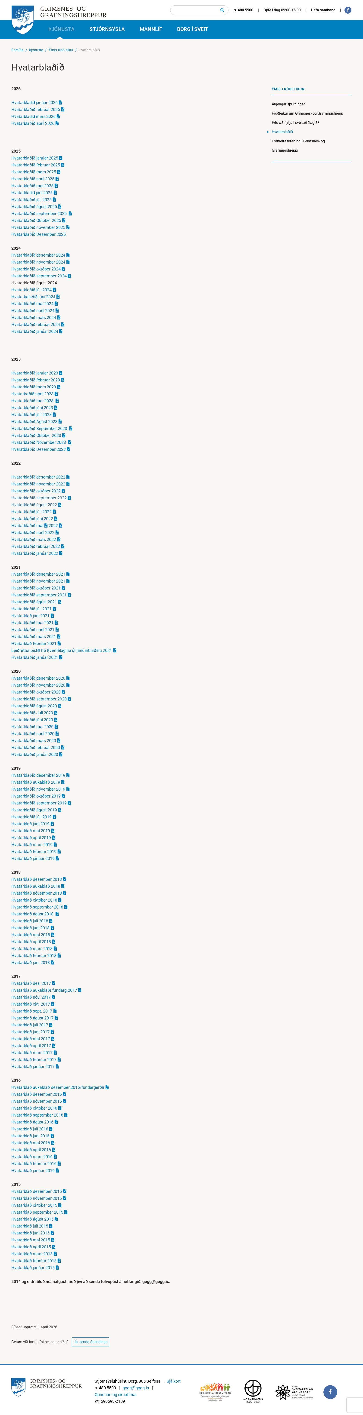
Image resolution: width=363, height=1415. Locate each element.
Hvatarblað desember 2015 (36, 1191)
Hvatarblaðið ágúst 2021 (34, 601)
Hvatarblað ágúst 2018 (32, 914)
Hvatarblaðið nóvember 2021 (38, 581)
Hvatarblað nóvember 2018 (36, 893)
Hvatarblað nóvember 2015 (36, 1198)
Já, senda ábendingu (91, 1342)
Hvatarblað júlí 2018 (29, 920)
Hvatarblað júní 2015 (30, 1233)
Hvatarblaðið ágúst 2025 (34, 206)
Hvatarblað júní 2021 (30, 615)
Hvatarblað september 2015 (37, 1212)
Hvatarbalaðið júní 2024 (33, 296)
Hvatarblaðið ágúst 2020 (34, 705)
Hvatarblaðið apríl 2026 (32, 123)
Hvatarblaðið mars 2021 (33, 636)
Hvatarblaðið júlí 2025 (31, 199)
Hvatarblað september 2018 (37, 907)
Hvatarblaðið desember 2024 (38, 255)
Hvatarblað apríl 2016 (31, 1149)
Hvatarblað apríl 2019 (31, 837)
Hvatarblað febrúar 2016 (33, 1163)
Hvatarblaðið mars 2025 (33, 171)
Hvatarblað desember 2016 (36, 1094)
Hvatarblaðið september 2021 (39, 594)
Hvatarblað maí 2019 (30, 830)
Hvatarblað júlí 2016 (29, 1128)
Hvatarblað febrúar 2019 (33, 851)
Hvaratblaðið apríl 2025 (32, 178)
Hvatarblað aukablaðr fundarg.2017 (44, 990)
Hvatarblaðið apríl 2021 (32, 629)
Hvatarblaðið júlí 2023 (31, 414)
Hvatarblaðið (89, 50)
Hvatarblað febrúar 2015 (33, 1260)
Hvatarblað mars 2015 (32, 1253)
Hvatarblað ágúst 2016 (32, 1122)
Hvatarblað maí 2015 (30, 1239)
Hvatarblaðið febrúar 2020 (35, 747)
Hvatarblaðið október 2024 (36, 269)
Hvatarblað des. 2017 (31, 983)
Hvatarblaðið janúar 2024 (34, 331)
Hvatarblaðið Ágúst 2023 (34, 421)
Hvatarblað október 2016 (34, 1108)
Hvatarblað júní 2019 (30, 823)
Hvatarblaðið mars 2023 (33, 386)
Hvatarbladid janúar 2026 (34, 102)
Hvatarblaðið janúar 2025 (34, 158)
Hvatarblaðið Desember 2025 (38, 234)
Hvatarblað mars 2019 (32, 844)
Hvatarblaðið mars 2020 (33, 740)
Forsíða (17, 50)
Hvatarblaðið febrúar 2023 (35, 380)
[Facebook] (347, 10)
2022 (53, 525)
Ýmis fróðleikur (61, 50)
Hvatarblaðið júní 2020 (32, 719)
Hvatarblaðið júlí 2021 (31, 608)
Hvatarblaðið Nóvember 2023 (39, 442)
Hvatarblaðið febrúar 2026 (35, 109)
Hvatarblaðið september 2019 (39, 803)
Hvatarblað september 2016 (37, 1115)
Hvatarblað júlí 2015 (29, 1226)
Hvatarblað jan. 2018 (30, 962)
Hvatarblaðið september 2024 (39, 275)
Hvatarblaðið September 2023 (39, 428)
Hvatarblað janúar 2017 (33, 1066)
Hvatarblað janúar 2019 (33, 858)
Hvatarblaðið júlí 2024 (31, 289)
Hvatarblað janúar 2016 (33, 1170)
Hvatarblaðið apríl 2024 (32, 310)
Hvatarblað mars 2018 (32, 948)
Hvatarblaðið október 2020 (36, 692)
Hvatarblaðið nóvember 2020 (38, 685)
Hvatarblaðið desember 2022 (38, 477)
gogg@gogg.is (135, 1387)
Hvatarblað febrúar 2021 (33, 643)
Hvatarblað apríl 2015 (31, 1246)
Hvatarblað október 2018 (34, 900)
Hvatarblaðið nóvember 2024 (38, 262)
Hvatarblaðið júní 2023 (32, 407)
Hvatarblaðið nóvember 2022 (38, 484)
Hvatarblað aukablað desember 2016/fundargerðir (57, 1087)
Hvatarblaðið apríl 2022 (32, 532)
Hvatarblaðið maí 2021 (32, 622)
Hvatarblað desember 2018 (36, 879)
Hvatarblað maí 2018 (30, 934)
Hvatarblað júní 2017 (30, 1031)
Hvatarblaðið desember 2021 (38, 574)
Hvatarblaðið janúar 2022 (34, 553)
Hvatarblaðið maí (27, 525)
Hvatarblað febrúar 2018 (33, 955)
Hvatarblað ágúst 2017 (32, 1018)
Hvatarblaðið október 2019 (36, 796)
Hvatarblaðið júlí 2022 (31, 511)
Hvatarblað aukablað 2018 (35, 886)
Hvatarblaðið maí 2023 (32, 400)
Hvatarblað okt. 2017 (30, 1004)
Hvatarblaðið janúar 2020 (34, 754)
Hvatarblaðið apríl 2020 (32, 733)
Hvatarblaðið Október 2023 (36, 435)
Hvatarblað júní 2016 (30, 1135)
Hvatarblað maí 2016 (30, 1142)
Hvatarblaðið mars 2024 (33, 317)
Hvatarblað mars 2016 (32, 1156)
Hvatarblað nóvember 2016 (36, 1101)
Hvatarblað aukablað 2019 (35, 782)
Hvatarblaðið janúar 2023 (34, 373)
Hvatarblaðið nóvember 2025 (38, 227)
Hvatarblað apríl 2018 (31, 941)
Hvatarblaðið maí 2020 (32, 726)
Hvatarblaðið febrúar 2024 (35, 324)
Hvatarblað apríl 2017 (31, 1045)
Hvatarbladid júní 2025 (32, 192)
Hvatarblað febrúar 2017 (33, 1059)
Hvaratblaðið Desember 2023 (38, 449)
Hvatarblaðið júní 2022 (32, 518)
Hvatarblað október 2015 (34, 1205)
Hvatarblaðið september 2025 (39, 213)
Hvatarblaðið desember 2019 (38, 775)
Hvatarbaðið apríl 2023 (32, 393)
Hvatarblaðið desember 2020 (38, 678)
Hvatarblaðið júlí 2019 (31, 816)
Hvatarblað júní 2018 (30, 927)
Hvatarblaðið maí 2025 (32, 185)
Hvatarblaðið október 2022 (36, 490)
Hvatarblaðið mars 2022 (33, 539)
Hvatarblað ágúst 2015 (32, 1219)
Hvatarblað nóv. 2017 (31, 997)
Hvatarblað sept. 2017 (31, 1011)
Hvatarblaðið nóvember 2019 (38, 789)
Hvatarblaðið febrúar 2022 (35, 546)
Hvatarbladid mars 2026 (33, 116)
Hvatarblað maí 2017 (30, 1038)
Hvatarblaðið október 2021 (36, 588)
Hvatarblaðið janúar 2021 (34, 657)
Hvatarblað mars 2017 (32, 1052)
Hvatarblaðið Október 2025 (36, 220)
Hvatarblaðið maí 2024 (32, 303)
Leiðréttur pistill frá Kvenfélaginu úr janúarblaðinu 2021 (61, 650)
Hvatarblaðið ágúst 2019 (34, 809)
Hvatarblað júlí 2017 (29, 1024)
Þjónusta (36, 50)
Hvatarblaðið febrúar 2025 (35, 165)
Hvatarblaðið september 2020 (39, 699)
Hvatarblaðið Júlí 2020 (32, 712)
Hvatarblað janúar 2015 (33, 1267)
